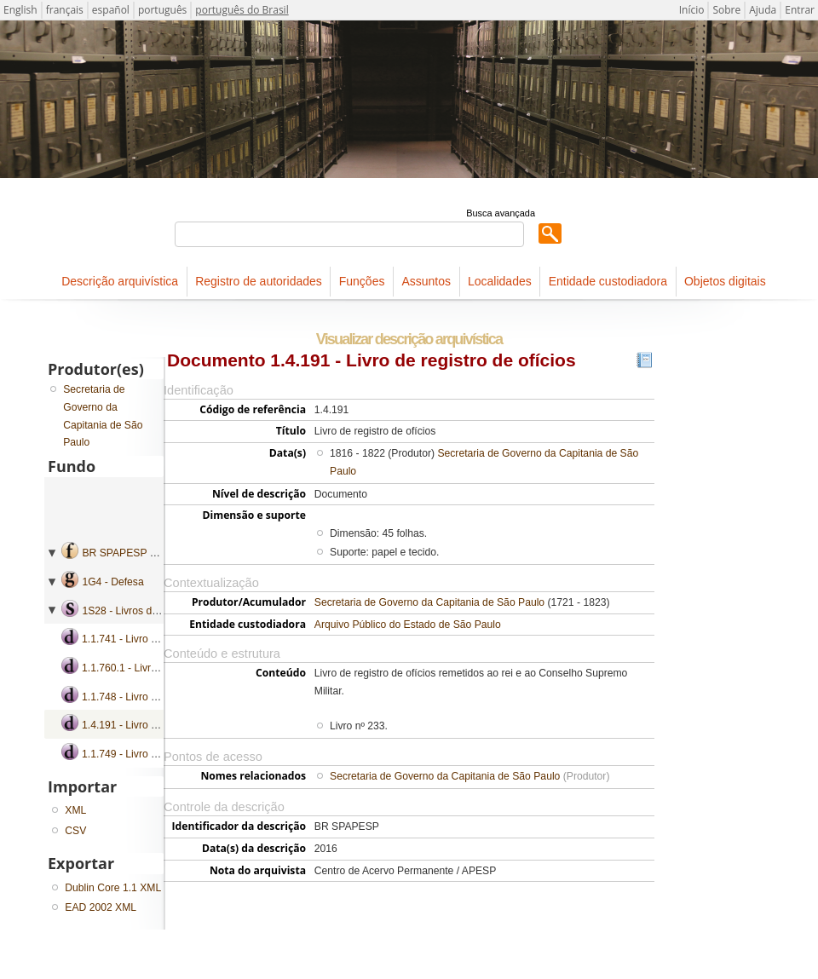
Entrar (800, 10)
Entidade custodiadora (608, 281)
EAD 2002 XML (100, 907)
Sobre (726, 10)
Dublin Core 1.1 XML (113, 888)
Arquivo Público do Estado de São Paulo (407, 625)
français (65, 10)
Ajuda (762, 10)
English (20, 10)
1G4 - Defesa (112, 582)
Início (692, 10)
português (162, 10)
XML (75, 810)
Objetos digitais (725, 281)
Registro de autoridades (258, 281)
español (111, 10)
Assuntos (426, 281)
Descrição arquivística (119, 281)
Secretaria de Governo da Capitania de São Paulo (429, 602)
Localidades (500, 281)
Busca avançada (500, 213)
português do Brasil (241, 10)
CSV (75, 831)
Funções (362, 281)
